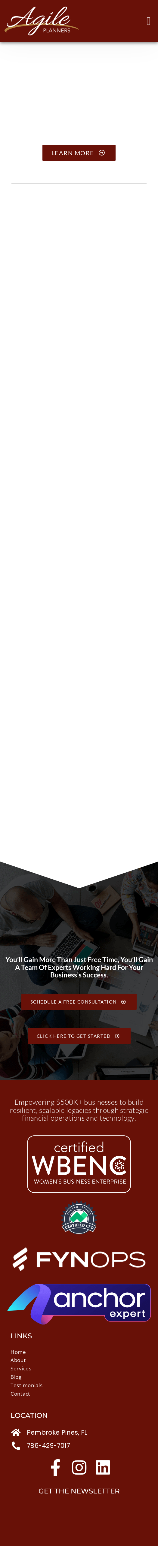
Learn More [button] (79, 152)
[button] (148, 21)
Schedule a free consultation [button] (79, 1001)
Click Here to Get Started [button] (79, 1036)
